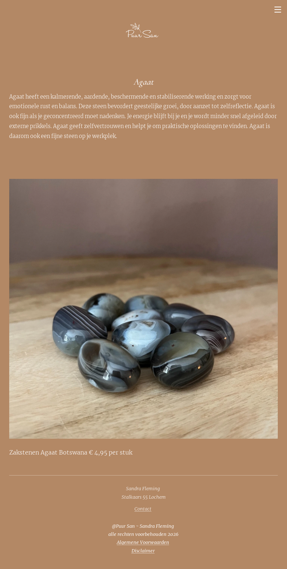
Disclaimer (143, 551)
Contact (142, 509)
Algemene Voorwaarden (143, 542)
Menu (277, 9)
